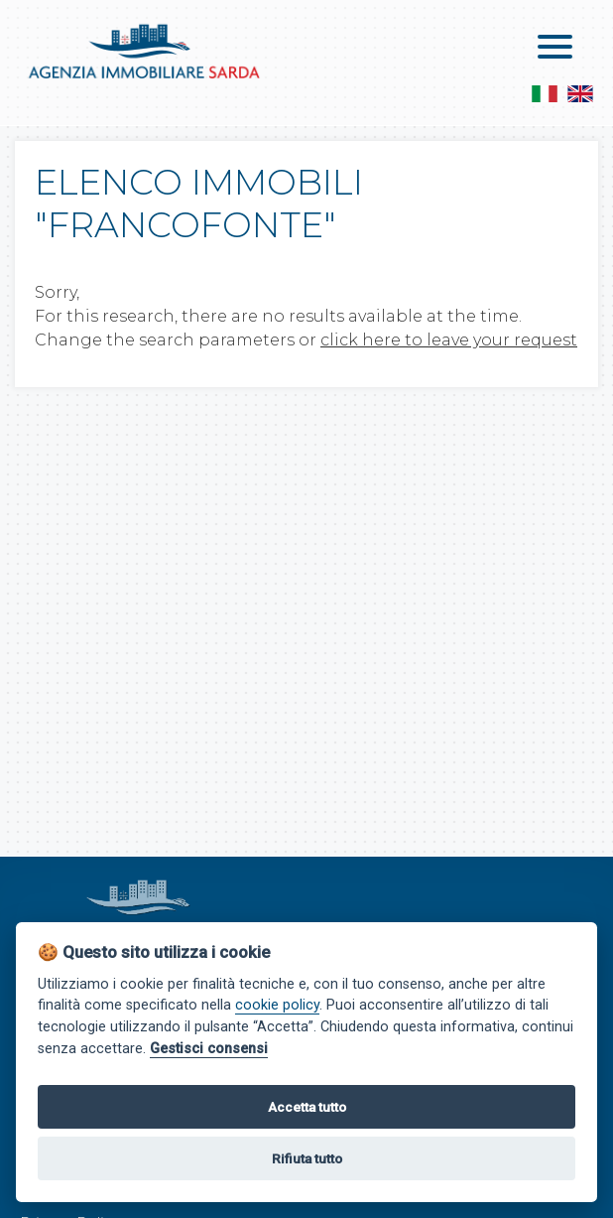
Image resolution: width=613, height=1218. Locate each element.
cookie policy (277, 1005)
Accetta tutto (307, 1107)
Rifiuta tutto (307, 1158)
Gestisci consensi (209, 1048)
